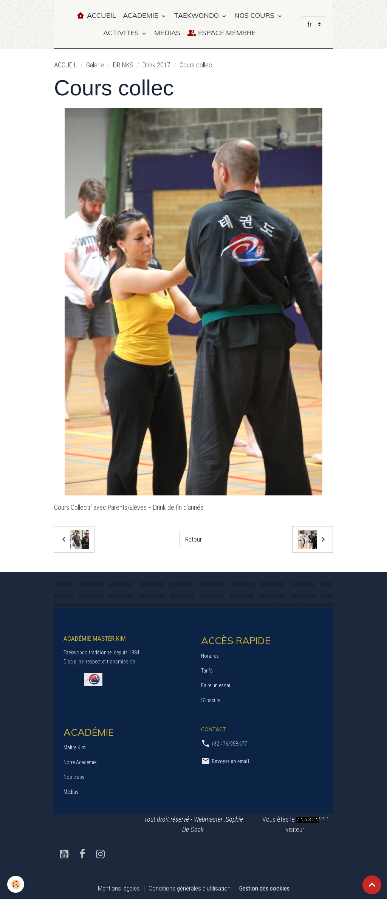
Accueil (96, 16)
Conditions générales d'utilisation (188, 888)
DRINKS (123, 65)
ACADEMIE (141, 15)
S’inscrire (210, 700)
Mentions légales (115, 888)
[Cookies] (16, 884)
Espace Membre (221, 33)
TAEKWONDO (197, 15)
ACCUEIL (65, 65)
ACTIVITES (122, 32)
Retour (193, 539)
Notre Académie (79, 762)
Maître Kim (74, 747)
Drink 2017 (156, 65)
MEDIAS (167, 32)
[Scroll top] (371, 884)
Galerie (95, 65)
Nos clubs (74, 777)
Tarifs (207, 671)
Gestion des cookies (266, 888)
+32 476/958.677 (229, 744)
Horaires (210, 656)
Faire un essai (215, 685)
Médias (71, 792)
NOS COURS (255, 15)
